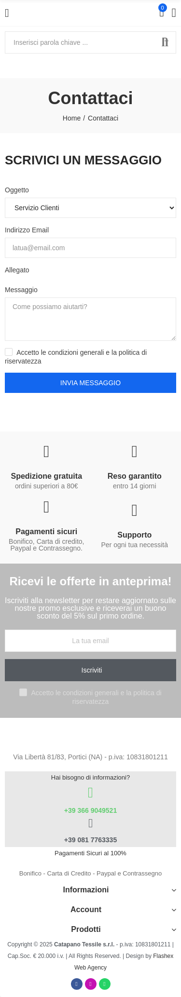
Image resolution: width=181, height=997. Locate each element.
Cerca (165, 42)
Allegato (17, 270)
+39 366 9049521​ (90, 810)
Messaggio (21, 290)
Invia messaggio (90, 383)
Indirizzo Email (27, 230)
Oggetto (17, 190)
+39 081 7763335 (90, 840)
